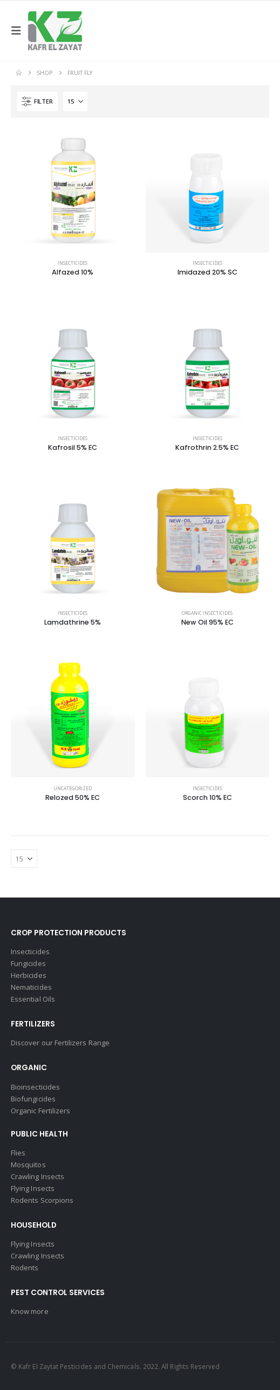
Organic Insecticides (207, 613)
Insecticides (72, 263)
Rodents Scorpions (42, 1200)
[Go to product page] (73, 190)
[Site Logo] (55, 30)
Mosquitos (28, 1164)
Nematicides (31, 987)
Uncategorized (72, 788)
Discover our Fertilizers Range (60, 1042)
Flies (18, 1153)
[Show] (75, 101)
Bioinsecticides (35, 1087)
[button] (19, 31)
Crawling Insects (37, 1176)
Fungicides (28, 963)
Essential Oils (33, 999)
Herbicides (28, 975)
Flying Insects (32, 1188)
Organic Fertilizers (40, 1110)
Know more (30, 1311)
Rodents (24, 1267)
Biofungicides (33, 1099)
